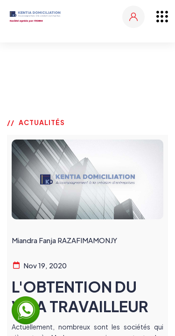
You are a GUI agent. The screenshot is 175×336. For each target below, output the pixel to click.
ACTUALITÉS (42, 122)
